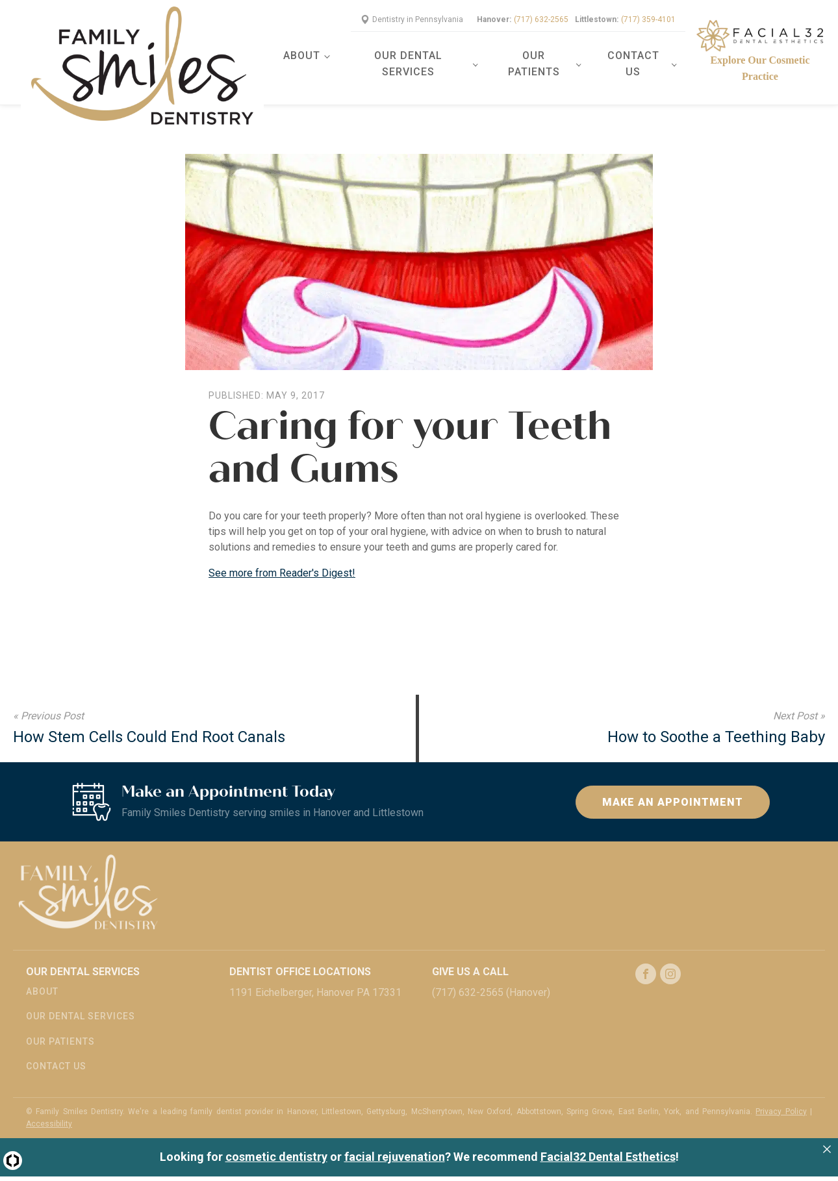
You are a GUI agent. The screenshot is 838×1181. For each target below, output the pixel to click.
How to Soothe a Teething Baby (716, 721)
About (308, 47)
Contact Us (634, 55)
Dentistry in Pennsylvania (417, 11)
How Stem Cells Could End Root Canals (149, 721)
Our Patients (537, 55)
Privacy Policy (780, 1094)
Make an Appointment (672, 785)
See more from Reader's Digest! (282, 557)
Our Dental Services (414, 55)
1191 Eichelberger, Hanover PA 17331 (315, 976)
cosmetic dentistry (276, 1140)
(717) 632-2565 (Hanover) (491, 976)
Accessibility (49, 1107)
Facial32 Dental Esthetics (608, 1140)
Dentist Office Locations (300, 955)
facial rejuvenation (394, 1140)
